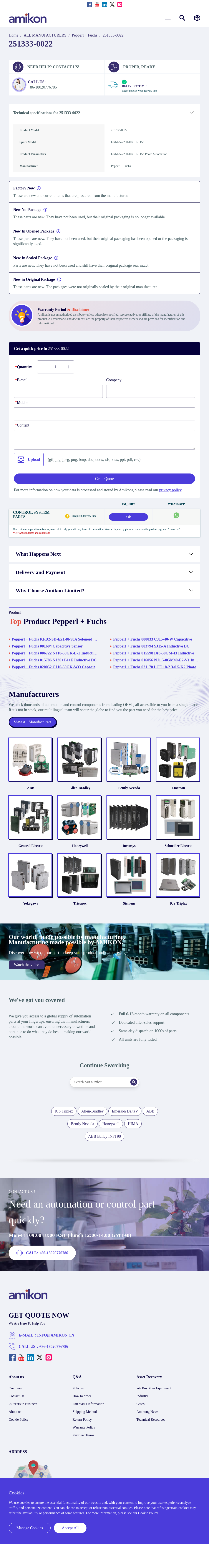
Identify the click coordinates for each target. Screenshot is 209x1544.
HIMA (133, 1124)
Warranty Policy (84, 1427)
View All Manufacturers (32, 722)
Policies (78, 1388)
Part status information (88, 1404)
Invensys (129, 846)
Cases (140, 1404)
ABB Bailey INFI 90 (104, 1136)
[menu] (168, 18)
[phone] (104, 413)
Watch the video (26, 965)
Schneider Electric (178, 846)
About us (15, 1412)
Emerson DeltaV (125, 1111)
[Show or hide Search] (182, 18)
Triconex (79, 903)
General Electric (30, 846)
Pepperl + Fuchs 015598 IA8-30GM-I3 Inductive (153, 653)
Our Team (16, 1388)
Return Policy (82, 1419)
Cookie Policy (18, 1419)
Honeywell (80, 846)
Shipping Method (85, 1412)
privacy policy (170, 490)
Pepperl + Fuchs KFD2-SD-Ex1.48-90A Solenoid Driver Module (55, 639)
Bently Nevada (129, 788)
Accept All (70, 1528)
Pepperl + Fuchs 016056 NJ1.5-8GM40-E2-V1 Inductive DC (156, 660)
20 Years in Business (23, 1404)
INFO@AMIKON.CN (55, 1335)
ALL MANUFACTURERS (45, 35)
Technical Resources (150, 1419)
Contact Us (16, 1396)
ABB (30, 788)
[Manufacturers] (197, 18)
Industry (142, 1396)
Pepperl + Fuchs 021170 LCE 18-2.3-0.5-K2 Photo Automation (156, 667)
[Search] (133, 1082)
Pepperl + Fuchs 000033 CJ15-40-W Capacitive (152, 639)
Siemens (129, 903)
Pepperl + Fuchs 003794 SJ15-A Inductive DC (151, 646)
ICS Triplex (178, 903)
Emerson (178, 788)
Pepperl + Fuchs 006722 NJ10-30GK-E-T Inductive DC (55, 653)
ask (128, 517)
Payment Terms (83, 1435)
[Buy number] (56, 367)
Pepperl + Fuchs (84, 35)
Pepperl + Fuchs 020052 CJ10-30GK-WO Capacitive (55, 667)
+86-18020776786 (53, 1346)
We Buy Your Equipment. (154, 1388)
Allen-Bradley (80, 788)
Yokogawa (30, 903)
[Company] (150, 391)
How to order (82, 1396)
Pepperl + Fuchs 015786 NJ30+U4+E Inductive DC (54, 660)
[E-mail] (58, 391)
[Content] (104, 440)
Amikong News (147, 1412)
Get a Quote (104, 479)
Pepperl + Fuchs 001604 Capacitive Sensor (47, 646)
